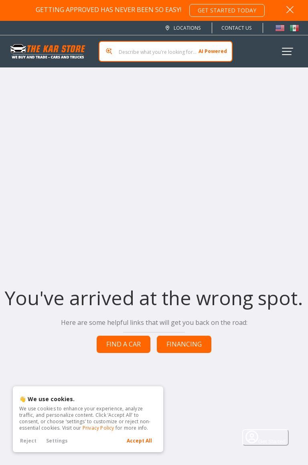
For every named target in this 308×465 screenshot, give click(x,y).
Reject (28, 440)
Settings (57, 440)
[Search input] (165, 51)
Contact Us (236, 27)
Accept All (139, 440)
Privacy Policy (98, 427)
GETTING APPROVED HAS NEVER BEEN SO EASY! (150, 10)
